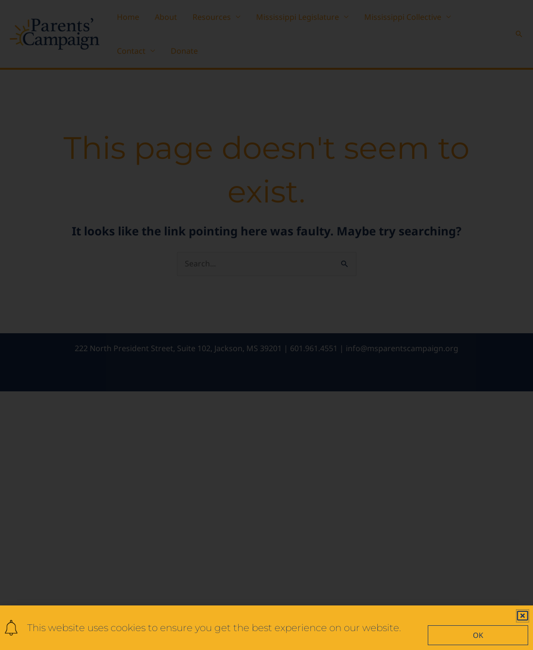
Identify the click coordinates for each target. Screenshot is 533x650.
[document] (266, 325)
